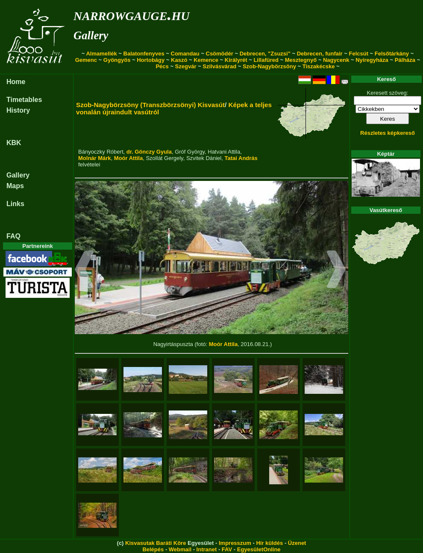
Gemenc (86, 60)
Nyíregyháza (371, 60)
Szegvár (186, 66)
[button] (84, 270)
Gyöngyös (117, 60)
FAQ (13, 236)
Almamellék (101, 53)
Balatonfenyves (143, 53)
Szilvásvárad (219, 66)
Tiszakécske (319, 66)
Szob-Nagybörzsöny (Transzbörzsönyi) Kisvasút (150, 104)
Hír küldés (269, 543)
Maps (15, 185)
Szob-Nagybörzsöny (269, 66)
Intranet (207, 549)
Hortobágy (150, 60)
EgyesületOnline (259, 549)
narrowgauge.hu (131, 14)
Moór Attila (128, 158)
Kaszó (179, 60)
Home (15, 81)
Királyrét (236, 60)
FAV (227, 549)
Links (15, 203)
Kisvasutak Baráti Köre (155, 543)
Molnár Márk (94, 158)
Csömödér (219, 53)
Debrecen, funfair (320, 53)
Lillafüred (266, 60)
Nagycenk (336, 60)
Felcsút (358, 53)
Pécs (162, 66)
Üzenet (297, 543)
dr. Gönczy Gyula (149, 151)
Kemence (206, 60)
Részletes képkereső (387, 133)
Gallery (90, 35)
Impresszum (235, 543)
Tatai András (240, 158)
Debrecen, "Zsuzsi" (265, 53)
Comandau (185, 53)
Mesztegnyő (301, 60)
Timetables (24, 99)
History (18, 110)
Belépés (153, 549)
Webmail (180, 549)
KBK (13, 142)
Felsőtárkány (392, 53)
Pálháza (405, 60)
